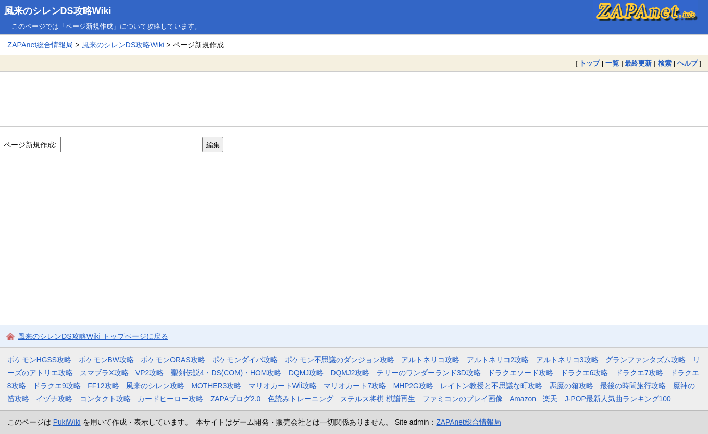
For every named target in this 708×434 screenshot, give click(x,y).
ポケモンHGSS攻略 (39, 359)
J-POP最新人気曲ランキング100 (618, 398)
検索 (665, 63)
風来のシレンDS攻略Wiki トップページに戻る (93, 336)
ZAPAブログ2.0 (235, 398)
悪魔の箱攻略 (571, 385)
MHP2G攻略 (413, 385)
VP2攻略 (149, 372)
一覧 (612, 63)
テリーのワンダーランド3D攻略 (429, 372)
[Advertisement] (354, 98)
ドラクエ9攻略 (57, 385)
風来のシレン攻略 (155, 385)
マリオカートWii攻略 (283, 385)
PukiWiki (67, 422)
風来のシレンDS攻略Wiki (57, 11)
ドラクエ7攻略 (639, 372)
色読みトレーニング (300, 398)
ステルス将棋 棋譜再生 (377, 398)
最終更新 (638, 63)
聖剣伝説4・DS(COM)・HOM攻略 (226, 372)
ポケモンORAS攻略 (173, 359)
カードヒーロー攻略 (170, 398)
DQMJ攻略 (306, 372)
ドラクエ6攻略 (584, 372)
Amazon (523, 398)
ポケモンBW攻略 (106, 359)
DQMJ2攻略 (350, 372)
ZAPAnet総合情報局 (40, 45)
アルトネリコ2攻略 (498, 359)
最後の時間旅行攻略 (633, 385)
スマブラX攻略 (104, 372)
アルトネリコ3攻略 (567, 359)
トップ (589, 63)
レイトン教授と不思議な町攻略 (491, 385)
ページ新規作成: (30, 145)
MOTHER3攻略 (217, 385)
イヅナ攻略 (54, 398)
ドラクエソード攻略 (520, 372)
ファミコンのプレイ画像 (463, 398)
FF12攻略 (103, 385)
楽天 (550, 398)
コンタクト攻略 (105, 398)
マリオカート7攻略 (355, 385)
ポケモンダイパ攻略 (245, 359)
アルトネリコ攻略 (430, 359)
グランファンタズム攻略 (645, 359)
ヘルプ (687, 63)
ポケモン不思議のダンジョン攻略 (339, 359)
